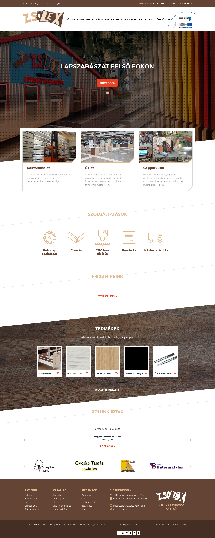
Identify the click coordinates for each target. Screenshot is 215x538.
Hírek (83, 509)
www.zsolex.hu (120, 509)
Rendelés (129, 250)
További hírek (107, 296)
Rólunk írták (123, 19)
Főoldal (70, 19)
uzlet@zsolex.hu (137, 505)
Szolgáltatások (94, 19)
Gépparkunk (153, 168)
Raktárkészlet (38, 168)
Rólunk (81, 19)
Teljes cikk (107, 446)
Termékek (109, 19)
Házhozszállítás (156, 250)
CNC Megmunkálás (62, 505)
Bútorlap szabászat (49, 252)
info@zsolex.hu (120, 505)
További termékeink (107, 390)
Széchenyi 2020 (32, 509)
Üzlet (89, 168)
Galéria (148, 19)
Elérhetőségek (163, 19)
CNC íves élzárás (102, 252)
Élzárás (76, 250)
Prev (24, 440)
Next (190, 440)
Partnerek (136, 19)
